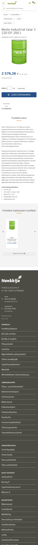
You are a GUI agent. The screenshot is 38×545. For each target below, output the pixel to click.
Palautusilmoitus (9, 412)
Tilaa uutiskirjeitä (9, 465)
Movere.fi (6, 492)
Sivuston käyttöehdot (11, 422)
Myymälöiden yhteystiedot (14, 354)
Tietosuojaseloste (9, 427)
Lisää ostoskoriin (19, 94)
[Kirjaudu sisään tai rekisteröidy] (30, 3)
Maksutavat (7, 402)
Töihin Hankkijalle (10, 359)
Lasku (4, 534)
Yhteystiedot (7, 344)
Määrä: (4, 88)
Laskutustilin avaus (10, 539)
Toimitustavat (8, 396)
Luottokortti (7, 509)
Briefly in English (9, 338)
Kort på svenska (9, 333)
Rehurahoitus (8, 529)
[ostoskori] (34, 3)
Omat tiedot (7, 454)
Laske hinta (21, 88)
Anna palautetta (9, 459)
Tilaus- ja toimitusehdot (12, 386)
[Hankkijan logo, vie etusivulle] (13, 3)
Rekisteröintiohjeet (10, 391)
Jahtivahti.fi (7, 476)
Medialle (5, 369)
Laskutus (6, 349)
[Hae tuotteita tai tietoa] (19, 8)
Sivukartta (6, 417)
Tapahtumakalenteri (11, 364)
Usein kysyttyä (8, 449)
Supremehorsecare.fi (11, 487)
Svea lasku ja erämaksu (12, 519)
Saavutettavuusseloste (12, 432)
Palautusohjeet (8, 407)
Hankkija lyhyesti (9, 328)
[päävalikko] (4, 3)
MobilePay (6, 514)
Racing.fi (5, 482)
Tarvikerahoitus (9, 524)
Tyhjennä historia (19, 253)
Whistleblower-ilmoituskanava (15, 374)
